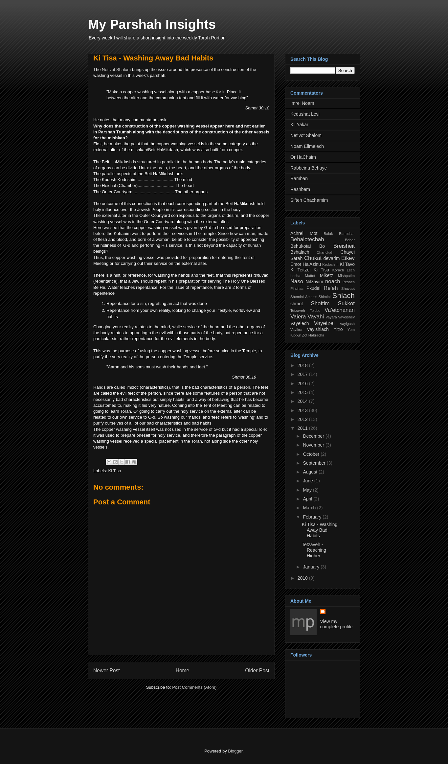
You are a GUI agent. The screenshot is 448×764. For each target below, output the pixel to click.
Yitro (338, 329)
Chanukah (325, 252)
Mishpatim (346, 276)
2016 (303, 383)
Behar (350, 240)
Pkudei (313, 288)
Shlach (343, 295)
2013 (303, 410)
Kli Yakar (299, 124)
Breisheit (344, 246)
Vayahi (315, 316)
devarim (332, 258)
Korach (338, 270)
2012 (303, 419)
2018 (303, 365)
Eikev (348, 258)
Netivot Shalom (116, 69)
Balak (328, 234)
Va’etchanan (340, 310)
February (313, 517)
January (312, 566)
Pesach (349, 282)
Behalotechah (307, 239)
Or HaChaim (303, 157)
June (308, 480)
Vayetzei (324, 323)
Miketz (326, 275)
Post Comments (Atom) (194, 687)
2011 (303, 428)
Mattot (310, 276)
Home (183, 670)
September (314, 463)
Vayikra (296, 330)
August (310, 472)
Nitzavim (314, 281)
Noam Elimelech (307, 146)
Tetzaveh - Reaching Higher (314, 550)
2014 (303, 401)
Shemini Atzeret (303, 297)
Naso (296, 281)
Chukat (313, 258)
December (314, 436)
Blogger (235, 751)
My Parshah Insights (152, 24)
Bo (322, 246)
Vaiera (298, 316)
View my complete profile (336, 624)
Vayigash (347, 324)
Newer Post (106, 670)
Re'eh (331, 288)
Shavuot (348, 288)
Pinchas (296, 288)
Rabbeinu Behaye (308, 168)
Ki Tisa (114, 470)
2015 (303, 392)
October (312, 454)
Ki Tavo (347, 264)
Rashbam (300, 189)
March (310, 507)
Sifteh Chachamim (309, 200)
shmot (296, 303)
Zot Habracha (313, 335)
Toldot (315, 311)
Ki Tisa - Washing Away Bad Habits (153, 58)
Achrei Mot (303, 233)
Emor (295, 264)
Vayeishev (346, 317)
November (314, 445)
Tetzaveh (297, 311)
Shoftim (320, 303)
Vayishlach (318, 329)
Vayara (331, 317)
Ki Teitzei (300, 269)
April (308, 498)
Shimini (325, 297)
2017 (303, 374)
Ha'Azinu (312, 264)
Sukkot (346, 303)
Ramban (299, 178)
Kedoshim (330, 264)
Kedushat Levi (305, 114)
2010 (303, 578)
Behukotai (300, 246)
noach (332, 281)
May (308, 490)
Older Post (257, 670)
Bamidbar (347, 234)
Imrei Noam (302, 103)
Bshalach (299, 252)
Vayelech (299, 323)
